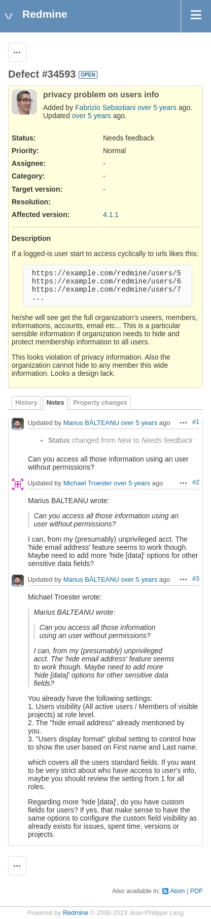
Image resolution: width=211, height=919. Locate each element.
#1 (195, 422)
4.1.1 (111, 214)
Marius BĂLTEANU (91, 423)
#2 (195, 482)
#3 (195, 578)
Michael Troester (87, 483)
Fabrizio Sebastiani (105, 107)
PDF (196, 891)
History (26, 402)
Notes (55, 402)
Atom (177, 891)
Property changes (100, 402)
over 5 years (157, 107)
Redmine (75, 912)
